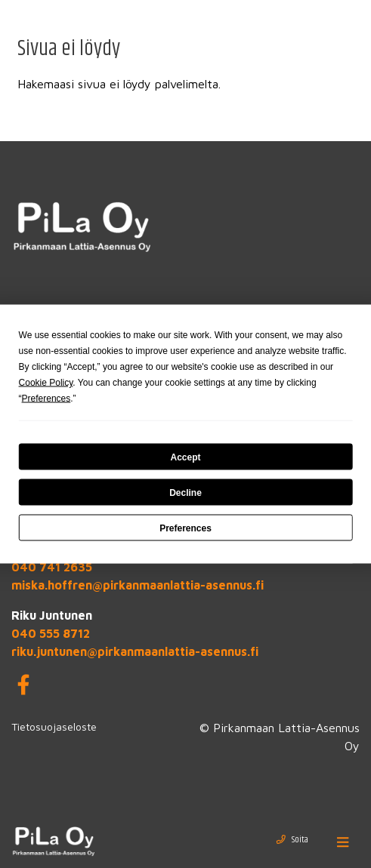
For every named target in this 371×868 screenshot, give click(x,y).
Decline (185, 492)
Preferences (185, 527)
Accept (185, 456)
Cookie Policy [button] (46, 382)
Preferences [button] (46, 398)
